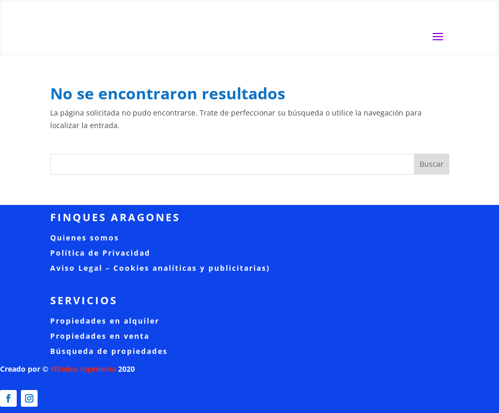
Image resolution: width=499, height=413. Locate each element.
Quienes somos (84, 238)
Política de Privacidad (100, 253)
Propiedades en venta (99, 336)
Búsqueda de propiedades (109, 351)
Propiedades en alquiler (104, 321)
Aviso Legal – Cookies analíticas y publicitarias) (160, 268)
